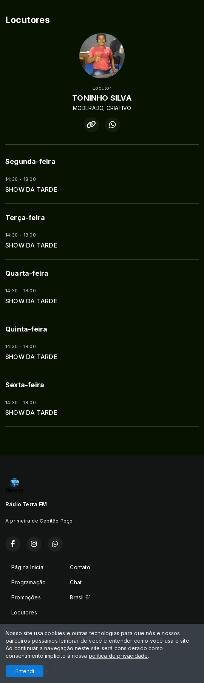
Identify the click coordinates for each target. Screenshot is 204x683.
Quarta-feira (27, 273)
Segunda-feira (30, 161)
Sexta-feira (24, 385)
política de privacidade (118, 655)
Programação (28, 582)
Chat (76, 582)
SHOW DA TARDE (31, 189)
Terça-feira (25, 218)
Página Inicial (28, 567)
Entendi (24, 671)
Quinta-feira (26, 329)
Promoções (26, 597)
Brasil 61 (80, 597)
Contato (80, 567)
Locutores (24, 612)
